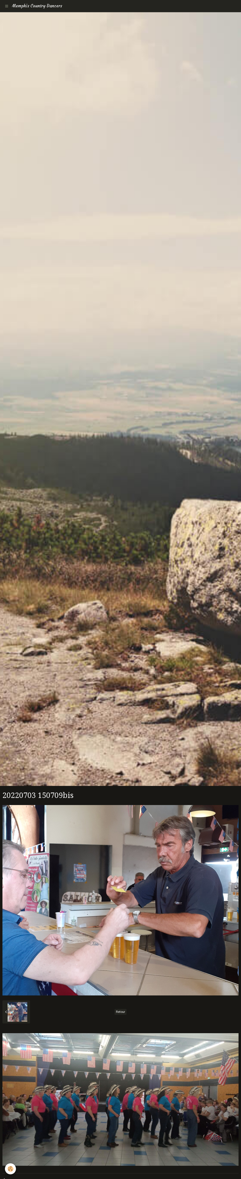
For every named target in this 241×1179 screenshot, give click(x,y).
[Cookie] (10, 1168)
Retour (120, 1012)
